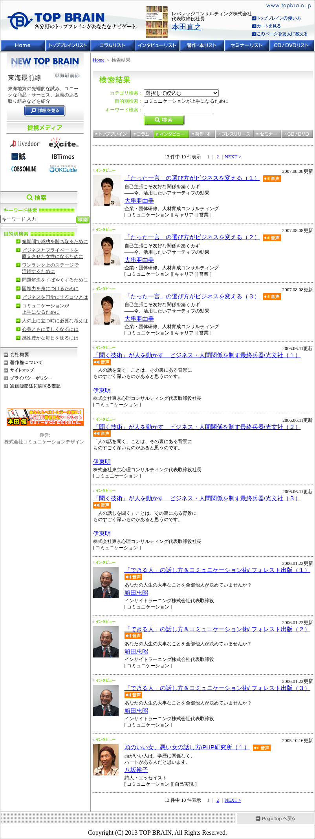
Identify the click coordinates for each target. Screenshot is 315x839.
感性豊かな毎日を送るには (50, 338)
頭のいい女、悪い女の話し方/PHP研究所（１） (187, 747)
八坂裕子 (136, 770)
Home (98, 60)
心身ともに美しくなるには (50, 329)
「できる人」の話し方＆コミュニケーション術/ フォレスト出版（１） (217, 570)
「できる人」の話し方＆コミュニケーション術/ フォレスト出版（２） (217, 629)
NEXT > (233, 157)
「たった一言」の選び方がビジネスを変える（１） (192, 178)
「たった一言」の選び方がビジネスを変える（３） (192, 296)
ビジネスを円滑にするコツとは (55, 297)
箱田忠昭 (136, 593)
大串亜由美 (139, 201)
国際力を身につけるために (50, 288)
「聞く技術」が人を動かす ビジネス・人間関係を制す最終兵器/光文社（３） (197, 498)
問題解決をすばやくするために (55, 280)
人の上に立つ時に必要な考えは (55, 320)
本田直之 (186, 27)
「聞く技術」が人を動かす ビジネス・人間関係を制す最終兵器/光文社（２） (197, 427)
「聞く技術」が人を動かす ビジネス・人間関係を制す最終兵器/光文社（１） (197, 355)
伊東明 (102, 390)
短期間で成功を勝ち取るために (55, 241)
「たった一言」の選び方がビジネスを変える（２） (192, 237)
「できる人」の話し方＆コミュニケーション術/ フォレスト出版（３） (217, 688)
